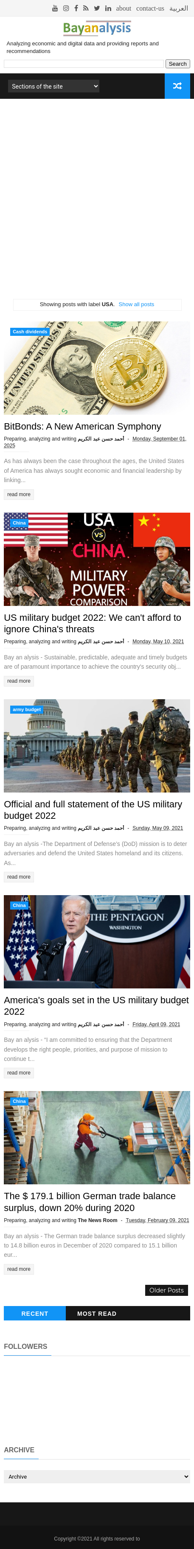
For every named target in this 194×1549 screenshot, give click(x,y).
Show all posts (137, 304)
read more (19, 494)
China (19, 522)
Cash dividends (30, 331)
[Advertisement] (97, 202)
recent (34, 1313)
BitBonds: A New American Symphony (82, 426)
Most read (97, 1313)
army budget (27, 709)
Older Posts (166, 1290)
